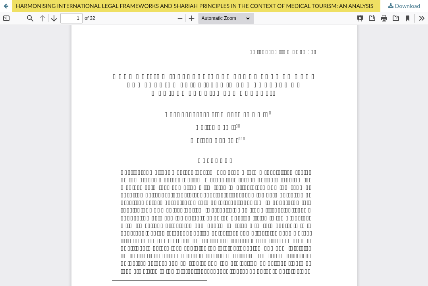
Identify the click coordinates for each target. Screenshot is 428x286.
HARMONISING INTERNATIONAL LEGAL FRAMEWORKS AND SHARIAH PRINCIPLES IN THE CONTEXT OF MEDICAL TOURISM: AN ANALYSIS (194, 5)
